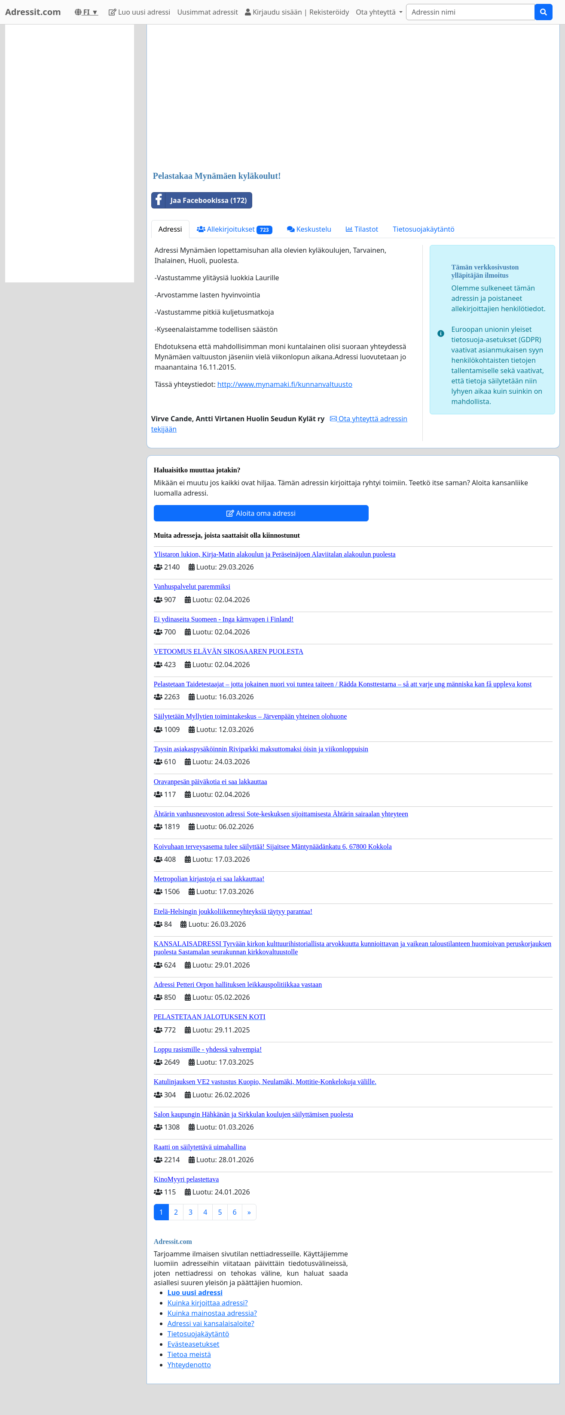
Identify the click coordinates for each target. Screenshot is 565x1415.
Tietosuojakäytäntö (424, 229)
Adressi (170, 229)
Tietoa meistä (189, 1354)
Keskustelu (309, 229)
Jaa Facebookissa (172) (199, 200)
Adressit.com (33, 12)
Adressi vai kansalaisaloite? (211, 1323)
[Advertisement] (353, 98)
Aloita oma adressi (261, 513)
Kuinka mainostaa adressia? (212, 1313)
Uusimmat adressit (207, 12)
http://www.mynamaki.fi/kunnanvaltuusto (284, 384)
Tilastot (362, 229)
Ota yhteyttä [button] (376, 12)
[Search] (470, 12)
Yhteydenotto (189, 1364)
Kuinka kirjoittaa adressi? (208, 1303)
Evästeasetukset (194, 1344)
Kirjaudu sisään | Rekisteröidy (297, 12)
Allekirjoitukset (234, 229)
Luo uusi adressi (140, 12)
